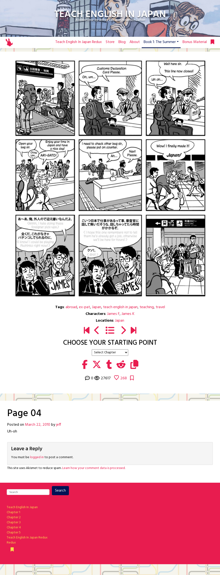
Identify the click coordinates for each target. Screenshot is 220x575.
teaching (147, 307)
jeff (58, 425)
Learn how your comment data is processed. (93, 468)
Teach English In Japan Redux (78, 42)
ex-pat (84, 307)
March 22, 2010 (37, 425)
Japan (96, 307)
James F (113, 314)
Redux (11, 542)
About (134, 42)
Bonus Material (195, 42)
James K (128, 314)
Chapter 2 (14, 517)
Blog (122, 42)
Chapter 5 (14, 532)
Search (60, 491)
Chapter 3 (14, 522)
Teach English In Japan (22, 507)
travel (160, 307)
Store (110, 42)
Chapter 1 (13, 512)
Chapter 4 (14, 527)
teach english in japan (120, 307)
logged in (37, 457)
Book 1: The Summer (160, 42)
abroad (71, 307)
